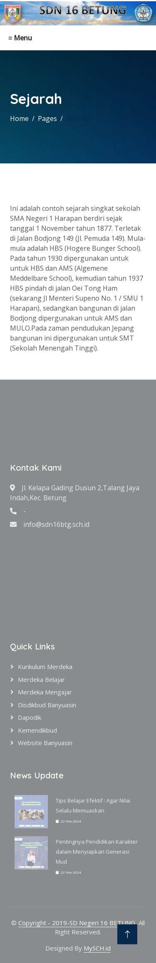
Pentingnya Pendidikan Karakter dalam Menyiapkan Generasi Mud (97, 851)
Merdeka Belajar (41, 679)
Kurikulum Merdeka (45, 666)
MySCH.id (97, 948)
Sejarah (78, 118)
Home (19, 118)
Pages (47, 118)
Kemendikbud (37, 730)
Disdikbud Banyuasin (47, 705)
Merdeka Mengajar (45, 692)
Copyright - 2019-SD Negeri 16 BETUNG (76, 923)
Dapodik (29, 717)
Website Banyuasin (45, 742)
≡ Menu (20, 37)
